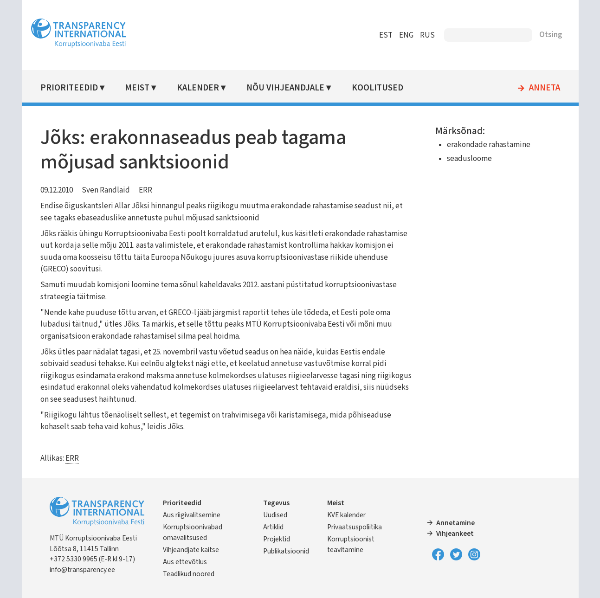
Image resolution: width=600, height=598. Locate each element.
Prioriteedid (69, 88)
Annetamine (455, 522)
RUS (427, 35)
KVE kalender (346, 515)
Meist (137, 88)
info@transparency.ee (82, 569)
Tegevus (276, 503)
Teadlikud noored (188, 574)
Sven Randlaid (106, 190)
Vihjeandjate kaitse (191, 549)
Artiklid (273, 527)
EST (386, 35)
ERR (145, 190)
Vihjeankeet (455, 533)
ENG (406, 35)
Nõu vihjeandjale (285, 88)
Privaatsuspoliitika (354, 527)
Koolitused (377, 88)
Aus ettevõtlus (185, 561)
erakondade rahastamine (488, 145)
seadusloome (469, 159)
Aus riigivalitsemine (191, 515)
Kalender (198, 88)
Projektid (276, 539)
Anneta (544, 88)
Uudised (275, 515)
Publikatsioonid (286, 551)
